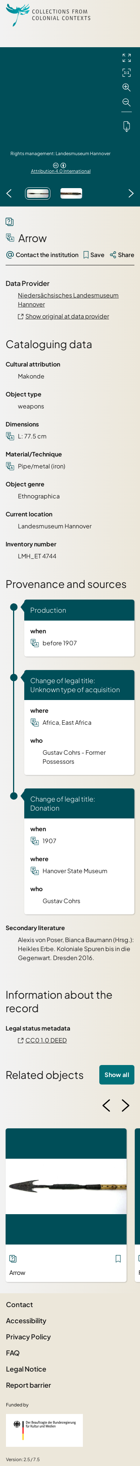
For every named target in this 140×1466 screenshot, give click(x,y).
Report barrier (28, 1385)
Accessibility (26, 1320)
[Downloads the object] (127, 126)
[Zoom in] (127, 88)
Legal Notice (26, 1368)
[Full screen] (127, 58)
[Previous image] (9, 193)
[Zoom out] (127, 103)
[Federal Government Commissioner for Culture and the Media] (44, 1430)
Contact (19, 1304)
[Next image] (131, 193)
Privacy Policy (28, 1336)
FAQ (13, 1352)
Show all (117, 1075)
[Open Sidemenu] (125, 15)
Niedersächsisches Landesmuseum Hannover (68, 299)
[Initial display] (127, 73)
